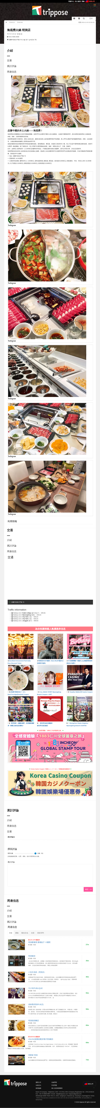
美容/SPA (40, 933)
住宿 (32, 933)
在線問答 (54, 1082)
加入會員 (78, 1)
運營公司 (38, 1082)
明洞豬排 (31, 956)
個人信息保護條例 (56, 1088)
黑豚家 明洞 (33, 1055)
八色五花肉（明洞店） (37, 972)
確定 (86, 889)
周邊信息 (11, 71)
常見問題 (54, 1085)
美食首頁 (12, 22)
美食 (10, 933)
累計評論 (11, 66)
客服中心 (71, 1)
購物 (16, 933)
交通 (9, 60)
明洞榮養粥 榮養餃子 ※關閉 (39, 942)
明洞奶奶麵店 (33, 1021)
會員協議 (38, 1088)
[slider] (35, 853)
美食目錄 (20, 22)
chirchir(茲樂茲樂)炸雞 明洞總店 (40, 1039)
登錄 (83, 1)
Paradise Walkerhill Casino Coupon (81, 692)
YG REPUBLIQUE (35, 988)
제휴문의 (38, 1085)
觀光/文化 (24, 933)
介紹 (9, 540)
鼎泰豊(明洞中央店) (36, 1004)
